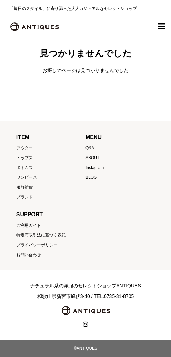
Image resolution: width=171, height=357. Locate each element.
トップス (24, 157)
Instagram (95, 167)
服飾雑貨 (24, 187)
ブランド (24, 197)
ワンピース (26, 177)
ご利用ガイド (28, 225)
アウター (24, 148)
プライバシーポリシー (36, 245)
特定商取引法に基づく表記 (41, 235)
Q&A (90, 148)
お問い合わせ (28, 254)
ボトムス (24, 167)
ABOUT (93, 157)
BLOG (91, 177)
